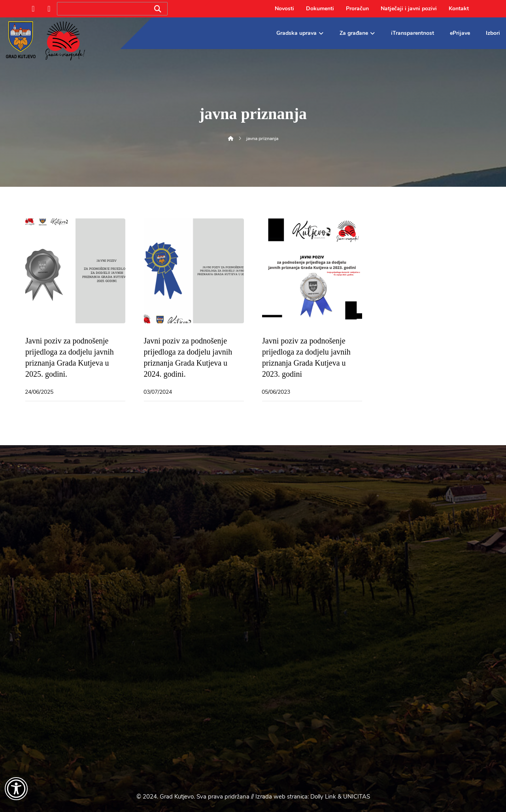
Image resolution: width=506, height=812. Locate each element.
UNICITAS (356, 797)
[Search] (157, 9)
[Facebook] (33, 9)
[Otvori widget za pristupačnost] (16, 788)
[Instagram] (49, 9)
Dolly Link (323, 797)
